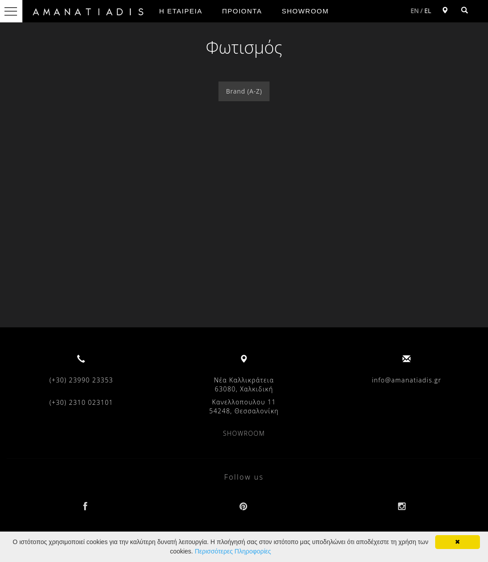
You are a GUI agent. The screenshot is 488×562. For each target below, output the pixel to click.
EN (415, 10)
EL (427, 10)
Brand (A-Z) (244, 91)
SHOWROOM (305, 11)
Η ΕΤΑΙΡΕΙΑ (180, 11)
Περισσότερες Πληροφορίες (233, 551)
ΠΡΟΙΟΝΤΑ (242, 11)
